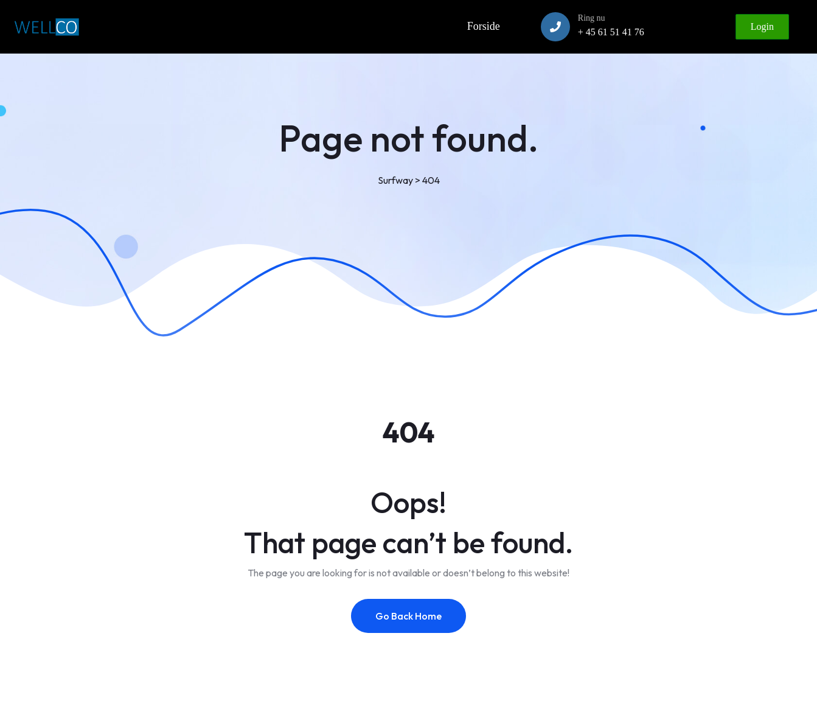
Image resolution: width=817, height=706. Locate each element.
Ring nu (591, 18)
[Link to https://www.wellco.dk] (46, 26)
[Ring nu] (555, 26)
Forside (483, 26)
